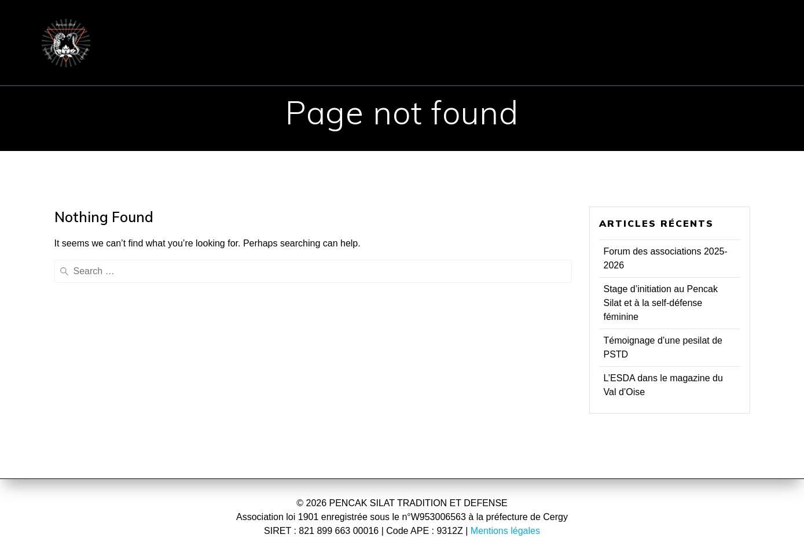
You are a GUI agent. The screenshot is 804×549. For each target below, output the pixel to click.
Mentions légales (505, 531)
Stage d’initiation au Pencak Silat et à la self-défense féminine (661, 303)
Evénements (316, 59)
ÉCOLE (228, 25)
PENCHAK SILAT (324, 25)
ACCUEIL (159, 25)
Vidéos (569, 59)
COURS (421, 25)
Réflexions (495, 59)
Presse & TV (407, 59)
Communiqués (701, 25)
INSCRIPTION (513, 25)
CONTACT (611, 25)
